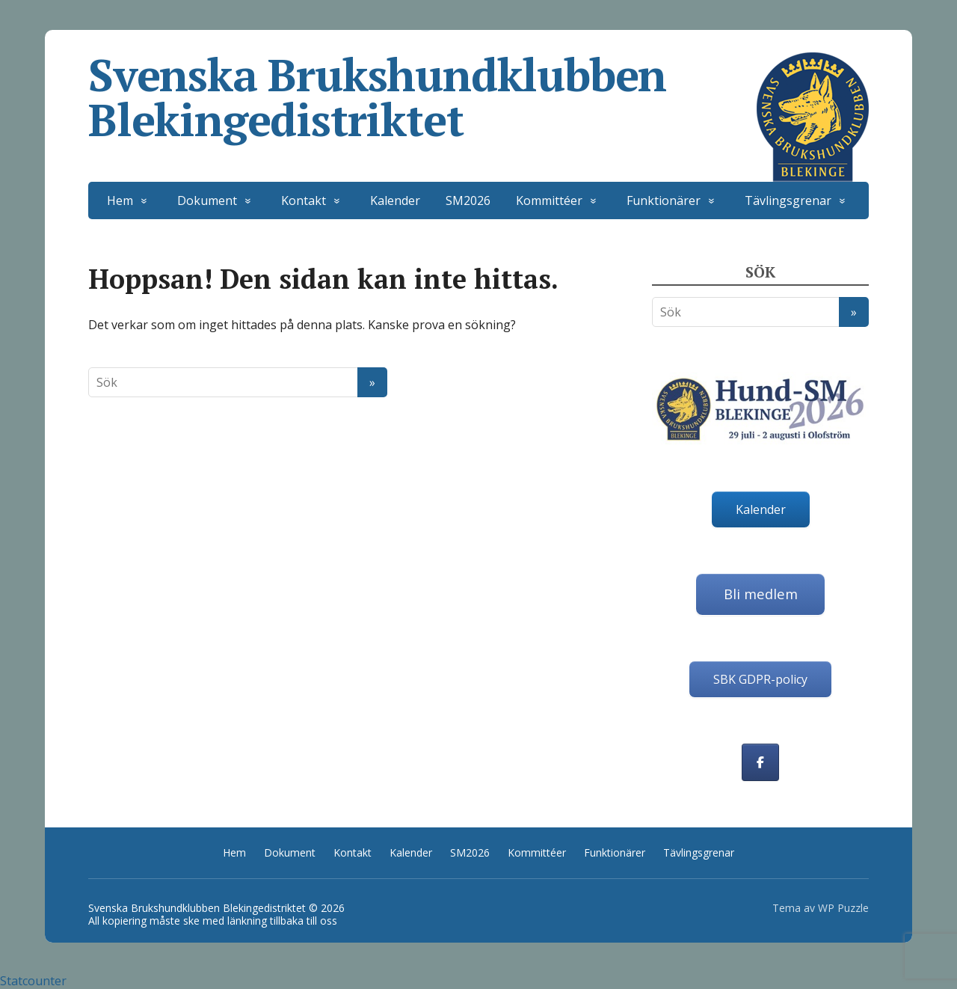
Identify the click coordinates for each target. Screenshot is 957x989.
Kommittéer (549, 200)
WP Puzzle (843, 908)
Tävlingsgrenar (788, 200)
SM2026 (468, 200)
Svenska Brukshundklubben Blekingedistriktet (478, 97)
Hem (120, 200)
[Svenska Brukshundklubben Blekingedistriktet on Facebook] (760, 762)
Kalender (395, 200)
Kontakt (303, 200)
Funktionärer (664, 200)
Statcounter (33, 981)
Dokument (207, 200)
